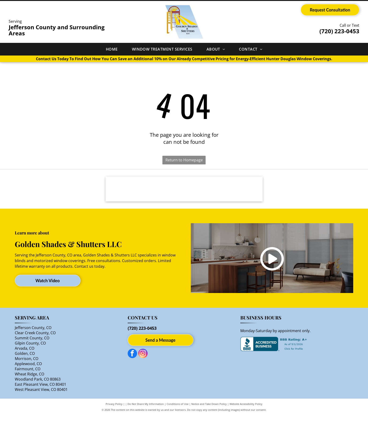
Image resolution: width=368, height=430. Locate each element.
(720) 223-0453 (339, 31)
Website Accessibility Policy (246, 419)
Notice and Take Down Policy (209, 419)
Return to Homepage (184, 160)
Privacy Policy (114, 419)
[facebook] (132, 369)
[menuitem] (112, 49)
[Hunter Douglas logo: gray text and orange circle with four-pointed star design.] (184, 196)
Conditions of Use (177, 419)
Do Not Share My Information (145, 419)
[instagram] (143, 369)
